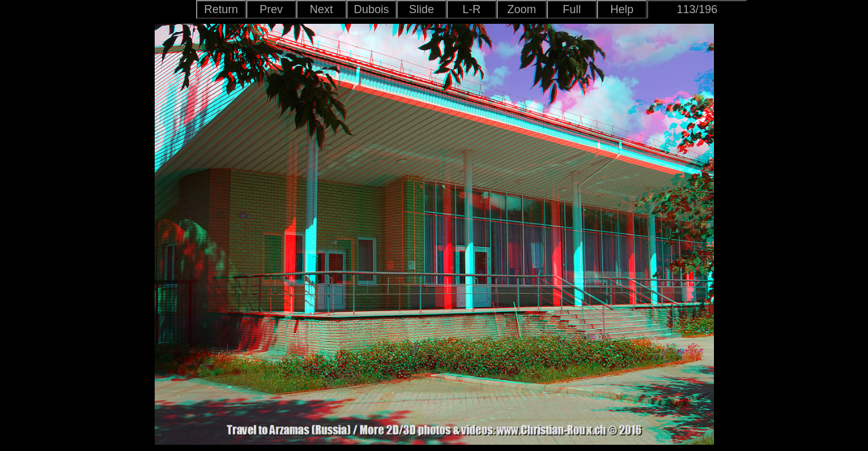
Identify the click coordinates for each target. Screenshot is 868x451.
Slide (421, 9)
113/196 (696, 9)
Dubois (371, 9)
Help (621, 9)
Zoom (521, 9)
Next (321, 9)
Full (571, 9)
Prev (270, 9)
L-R (471, 9)
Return (221, 9)
